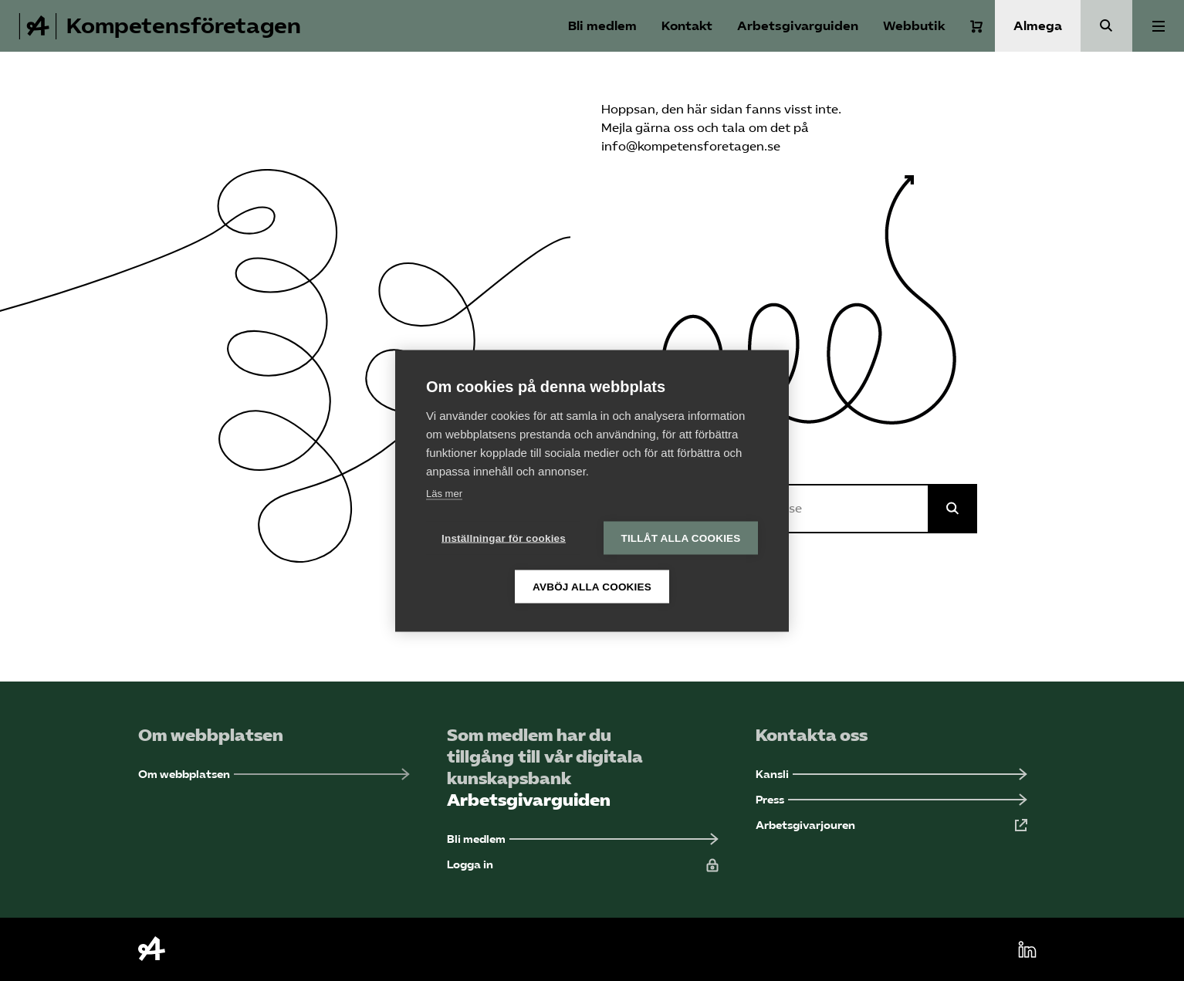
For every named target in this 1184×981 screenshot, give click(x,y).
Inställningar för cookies (503, 537)
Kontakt (686, 26)
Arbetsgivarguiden (797, 26)
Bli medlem (602, 26)
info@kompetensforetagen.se (690, 146)
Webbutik (914, 26)
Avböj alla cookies (592, 586)
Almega (1037, 26)
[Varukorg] (976, 26)
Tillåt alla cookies (680, 537)
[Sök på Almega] (952, 508)
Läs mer (444, 493)
